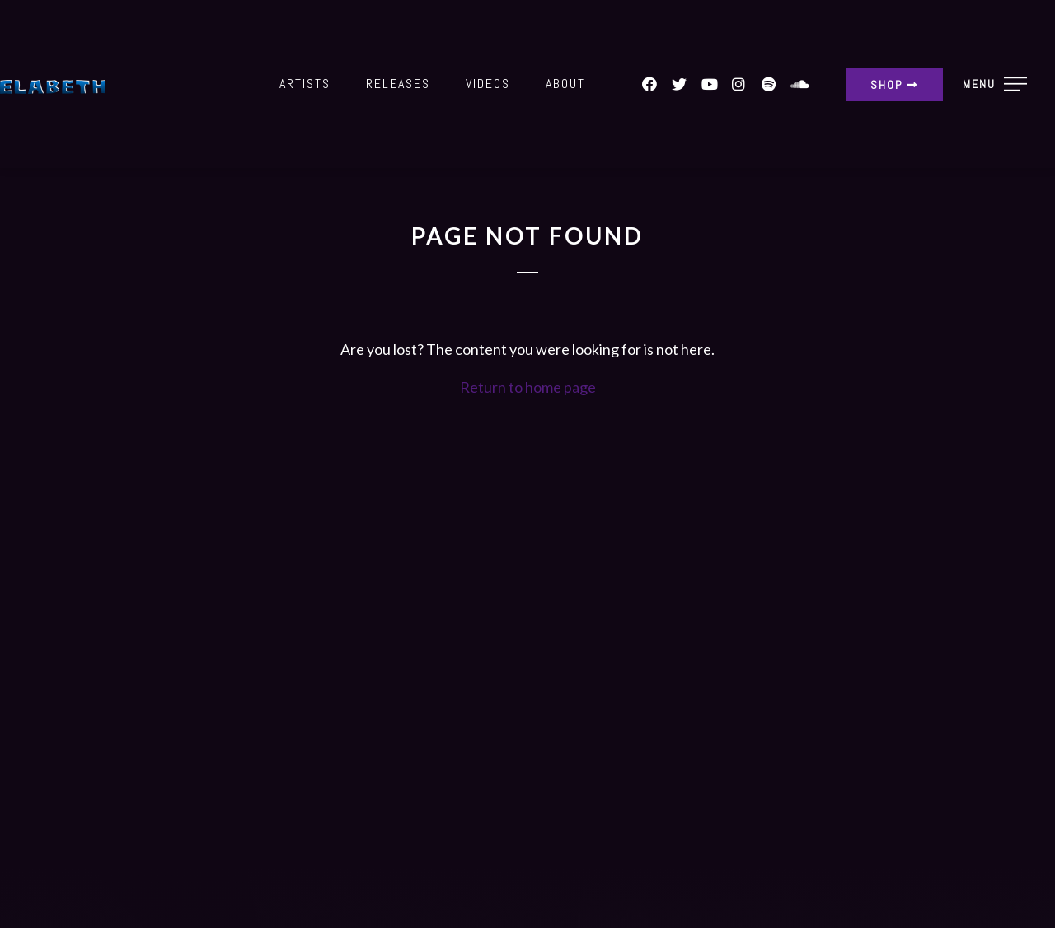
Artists (305, 83)
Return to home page (528, 387)
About (565, 83)
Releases (398, 83)
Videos (488, 83)
